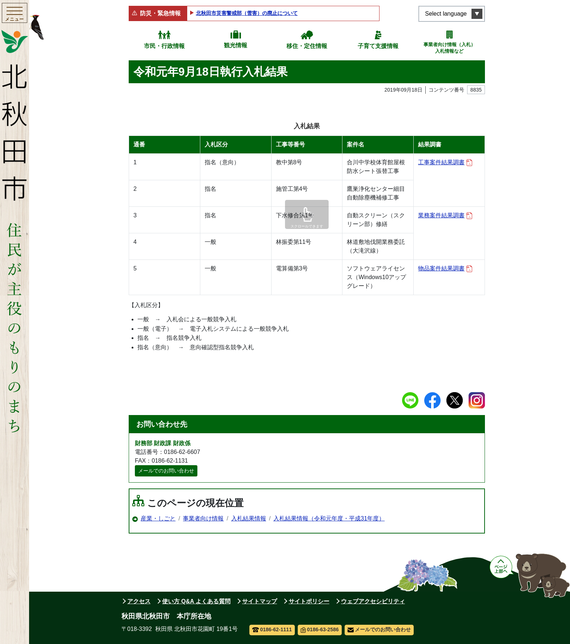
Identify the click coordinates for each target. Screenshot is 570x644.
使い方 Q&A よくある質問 (196, 601)
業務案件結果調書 (445, 215)
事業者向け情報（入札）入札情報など (449, 48)
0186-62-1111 (272, 629)
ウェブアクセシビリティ (373, 601)
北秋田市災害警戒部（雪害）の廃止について (247, 13)
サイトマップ (259, 601)
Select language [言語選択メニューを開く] (446, 14)
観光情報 (235, 45)
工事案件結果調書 (445, 162)
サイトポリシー (309, 601)
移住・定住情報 (306, 46)
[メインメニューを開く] (14, 14)
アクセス (138, 601)
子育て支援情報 (378, 46)
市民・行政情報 (164, 46)
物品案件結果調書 (445, 268)
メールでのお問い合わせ (166, 471)
